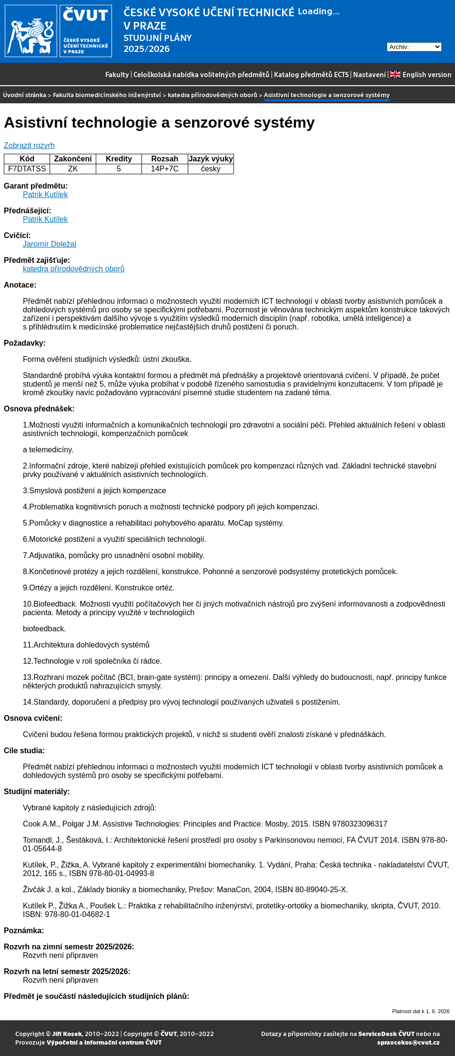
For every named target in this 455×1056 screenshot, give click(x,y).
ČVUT (169, 1033)
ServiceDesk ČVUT (386, 1033)
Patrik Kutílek (45, 194)
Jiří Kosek (67, 1033)
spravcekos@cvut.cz (408, 1042)
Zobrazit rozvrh (29, 145)
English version (420, 74)
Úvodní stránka (24, 94)
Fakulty (117, 74)
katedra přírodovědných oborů (212, 94)
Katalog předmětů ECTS (311, 74)
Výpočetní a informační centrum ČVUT (104, 1042)
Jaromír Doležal (49, 244)
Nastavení (369, 74)
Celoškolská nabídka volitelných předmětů (201, 74)
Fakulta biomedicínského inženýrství (107, 94)
